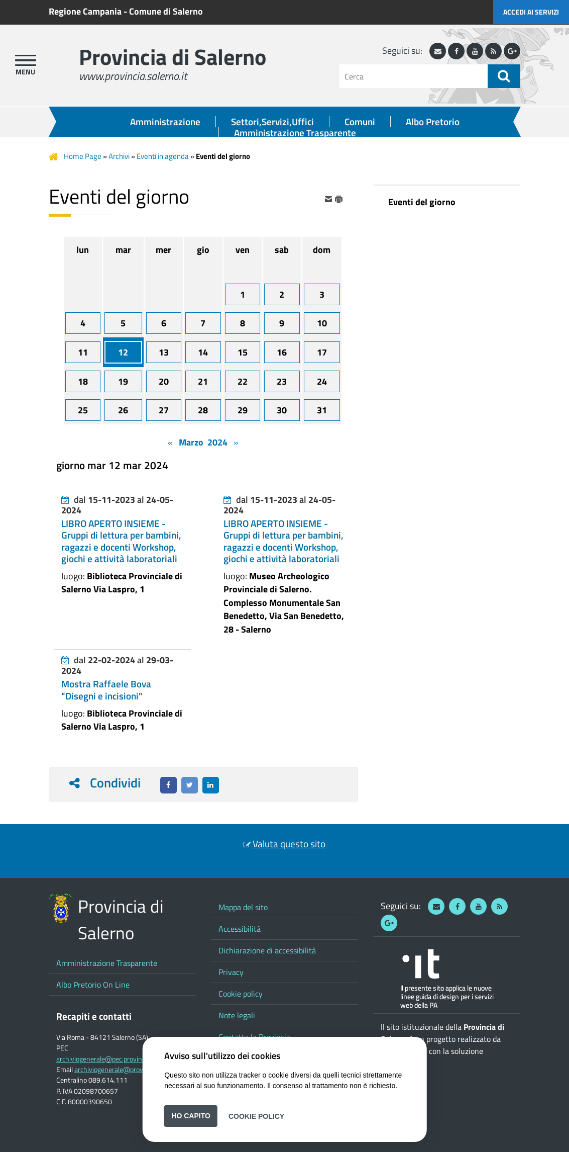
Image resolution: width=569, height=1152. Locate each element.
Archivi (119, 156)
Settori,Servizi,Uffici (272, 121)
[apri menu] (25, 60)
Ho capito (190, 1116)
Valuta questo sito (289, 843)
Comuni (360, 121)
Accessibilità (239, 929)
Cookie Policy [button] (256, 1116)
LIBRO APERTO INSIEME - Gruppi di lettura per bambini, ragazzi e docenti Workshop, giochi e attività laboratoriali (121, 541)
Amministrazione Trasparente (295, 132)
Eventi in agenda (163, 156)
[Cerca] (413, 76)
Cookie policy (240, 994)
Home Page (82, 156)
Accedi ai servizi (531, 12)
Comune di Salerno (166, 11)
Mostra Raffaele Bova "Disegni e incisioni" (106, 689)
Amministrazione (165, 121)
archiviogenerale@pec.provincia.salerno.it (117, 1059)
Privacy (231, 972)
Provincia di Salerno (172, 56)
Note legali (236, 1015)
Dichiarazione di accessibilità (267, 950)
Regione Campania (85, 11)
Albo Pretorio (433, 121)
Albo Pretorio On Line (93, 985)
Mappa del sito (243, 907)
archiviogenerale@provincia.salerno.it (130, 1069)
